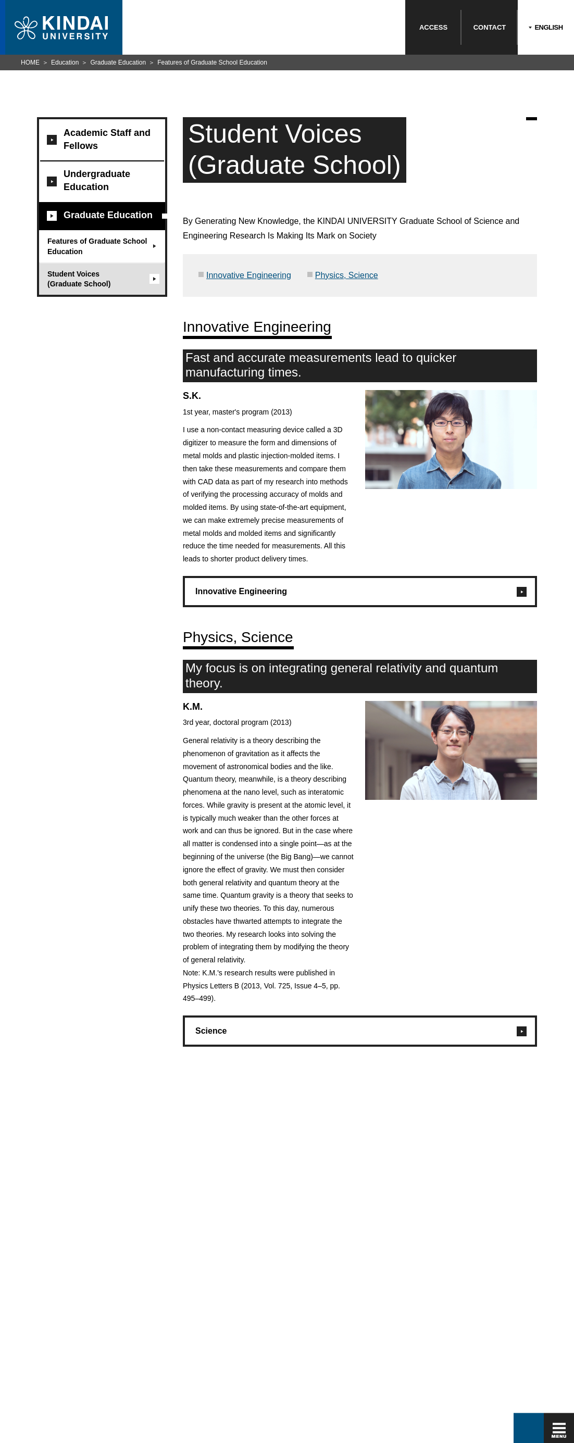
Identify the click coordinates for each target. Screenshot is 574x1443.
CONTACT (489, 27)
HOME (30, 62)
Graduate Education (118, 62)
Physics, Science (346, 275)
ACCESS (433, 27)
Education (65, 62)
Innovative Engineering (248, 275)
